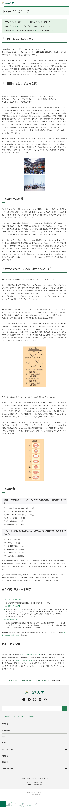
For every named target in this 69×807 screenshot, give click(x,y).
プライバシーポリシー (43, 778)
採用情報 (22, 778)
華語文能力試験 (8, 620)
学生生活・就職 (7, 749)
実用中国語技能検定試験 (12, 600)
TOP (3, 680)
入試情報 (5, 756)
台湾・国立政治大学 (23, 660)
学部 (3, 737)
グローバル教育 (26, 680)
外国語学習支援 (41, 680)
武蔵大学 (29, 784)
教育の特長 (13, 680)
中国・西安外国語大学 (30, 655)
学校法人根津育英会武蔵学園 (34, 782)
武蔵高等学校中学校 (37, 784)
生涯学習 (5, 762)
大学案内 (5, 724)
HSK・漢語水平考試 (10, 606)
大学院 (4, 743)
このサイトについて (31, 778)
